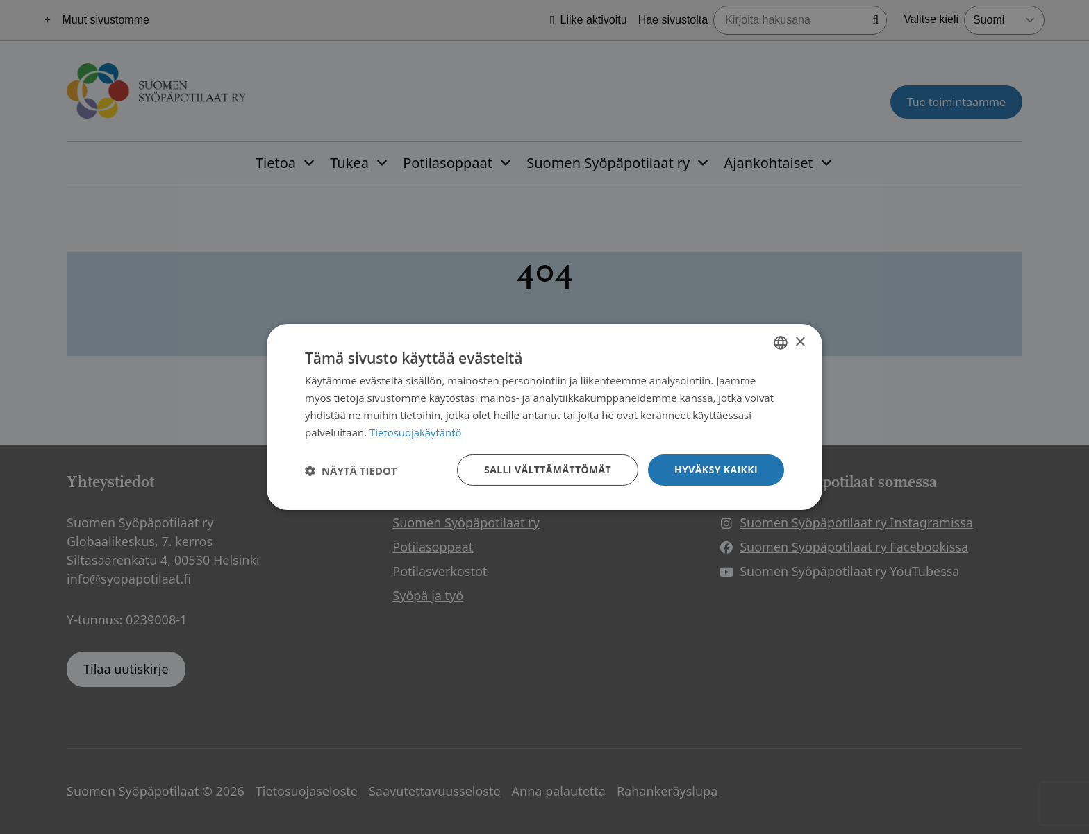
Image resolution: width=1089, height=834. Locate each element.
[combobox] (781, 343)
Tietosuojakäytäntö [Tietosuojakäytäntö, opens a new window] (415, 432)
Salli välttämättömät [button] (547, 469)
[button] (351, 470)
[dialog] (544, 417)
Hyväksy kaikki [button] (716, 469)
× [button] (800, 342)
